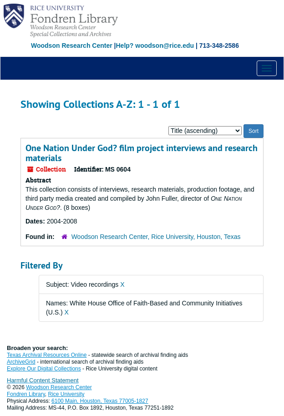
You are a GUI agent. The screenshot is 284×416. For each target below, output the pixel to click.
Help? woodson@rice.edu (155, 45)
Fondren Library (26, 394)
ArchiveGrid (21, 362)
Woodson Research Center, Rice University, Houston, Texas (156, 236)
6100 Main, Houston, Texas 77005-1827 (99, 401)
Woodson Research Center (71, 45)
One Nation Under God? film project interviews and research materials (141, 153)
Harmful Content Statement (43, 380)
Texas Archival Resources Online (46, 355)
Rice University (66, 394)
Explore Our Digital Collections (44, 368)
